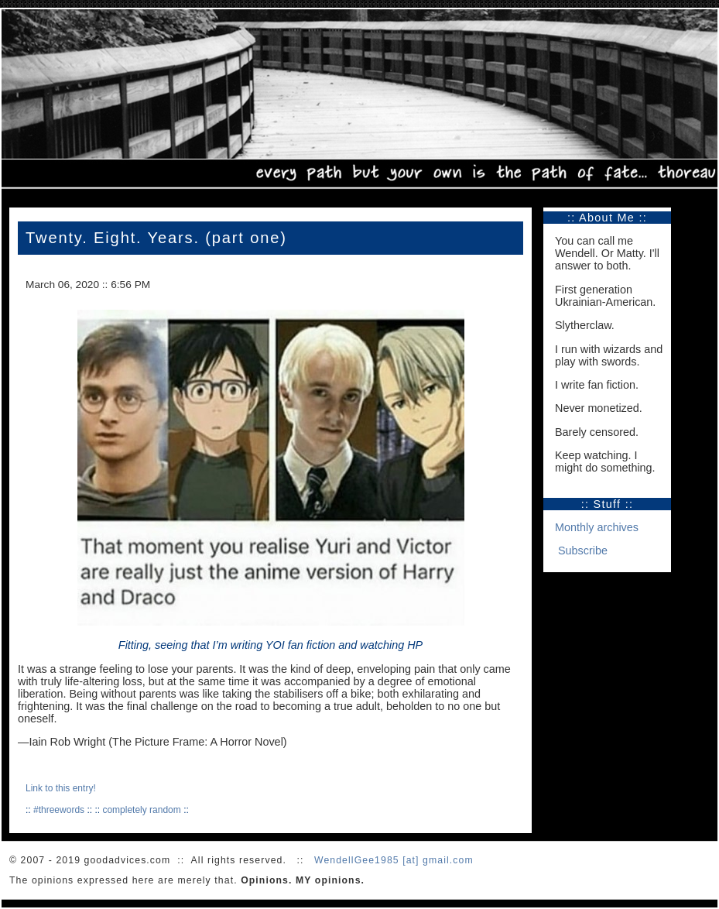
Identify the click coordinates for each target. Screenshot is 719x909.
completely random (141, 809)
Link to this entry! (61, 788)
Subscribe (583, 550)
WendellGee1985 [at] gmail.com (394, 860)
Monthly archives (597, 527)
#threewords (58, 809)
